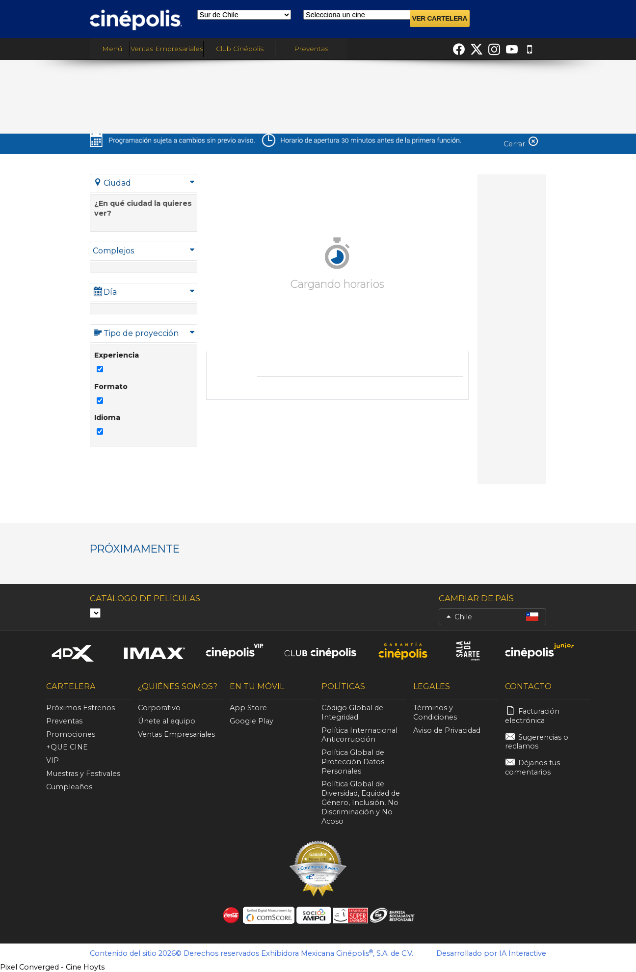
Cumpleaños (69, 786)
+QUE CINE (67, 747)
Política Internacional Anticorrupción (359, 735)
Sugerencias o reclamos (536, 742)
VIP (52, 760)
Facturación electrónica (532, 716)
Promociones (70, 734)
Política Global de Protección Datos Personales (352, 762)
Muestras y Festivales (83, 773)
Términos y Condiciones (435, 712)
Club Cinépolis (240, 49)
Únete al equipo (166, 721)
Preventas (311, 49)
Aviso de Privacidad (446, 730)
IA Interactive (522, 953)
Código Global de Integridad (352, 712)
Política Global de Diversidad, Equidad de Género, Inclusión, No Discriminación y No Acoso (360, 802)
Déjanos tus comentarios (532, 767)
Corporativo (159, 707)
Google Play (251, 721)
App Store (248, 707)
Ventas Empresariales (167, 49)
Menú (110, 49)
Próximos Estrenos (80, 707)
